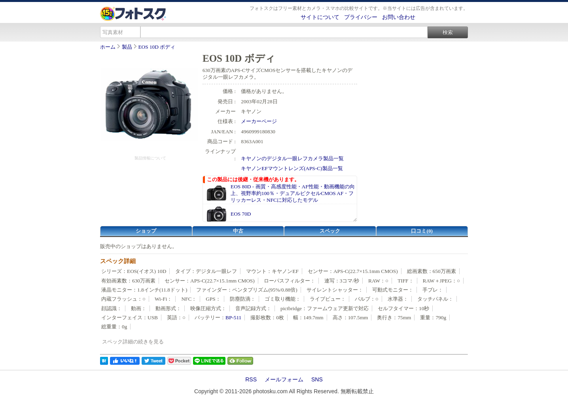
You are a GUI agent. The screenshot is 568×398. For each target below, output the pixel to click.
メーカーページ (259, 121)
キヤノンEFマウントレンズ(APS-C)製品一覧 (292, 168)
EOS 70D (241, 214)
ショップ (146, 231)
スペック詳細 (118, 261)
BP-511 (233, 317)
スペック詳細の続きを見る (133, 342)
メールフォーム (284, 379)
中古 (238, 231)
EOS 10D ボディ (156, 47)
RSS (251, 379)
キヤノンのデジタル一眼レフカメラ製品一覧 (292, 158)
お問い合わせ (398, 17)
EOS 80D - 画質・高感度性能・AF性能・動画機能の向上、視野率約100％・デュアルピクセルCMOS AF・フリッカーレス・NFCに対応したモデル (293, 193)
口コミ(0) (422, 231)
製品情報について (150, 158)
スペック (330, 231)
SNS (317, 379)
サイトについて (320, 17)
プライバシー (360, 17)
